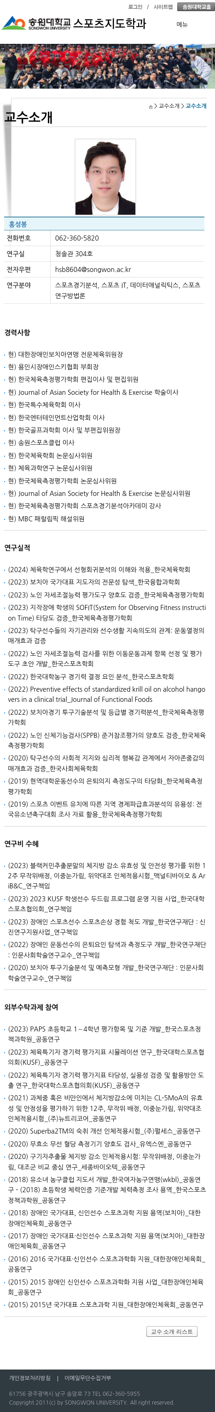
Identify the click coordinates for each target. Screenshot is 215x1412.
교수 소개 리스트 (172, 1331)
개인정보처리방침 (30, 1378)
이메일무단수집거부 (87, 1378)
